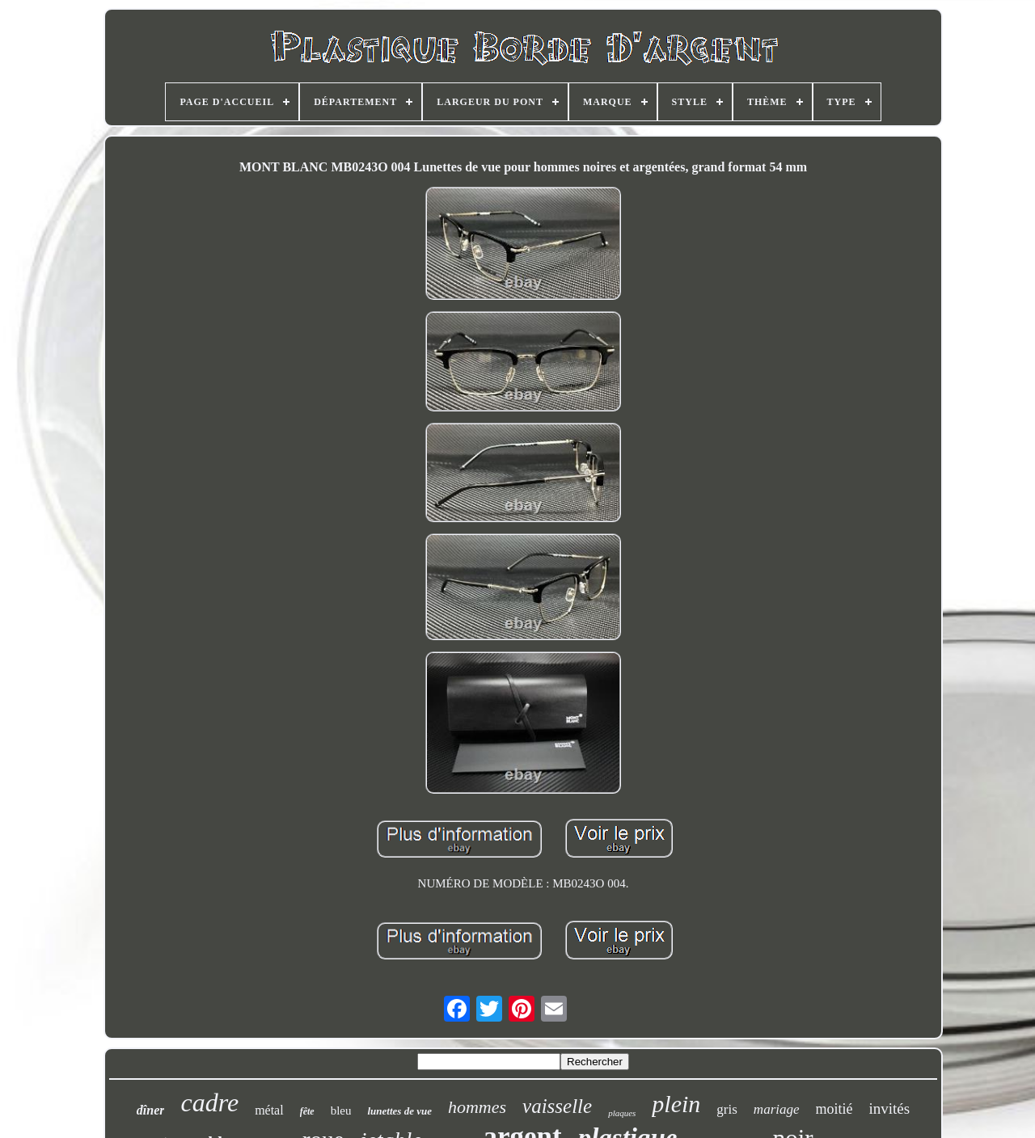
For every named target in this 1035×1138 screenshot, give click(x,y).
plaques (622, 1113)
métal (269, 1110)
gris (726, 1109)
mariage (777, 1109)
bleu (341, 1110)
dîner (151, 1110)
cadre (209, 1102)
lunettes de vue (399, 1111)
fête (307, 1111)
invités (889, 1108)
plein (676, 1103)
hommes (477, 1107)
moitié (834, 1109)
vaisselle (557, 1106)
